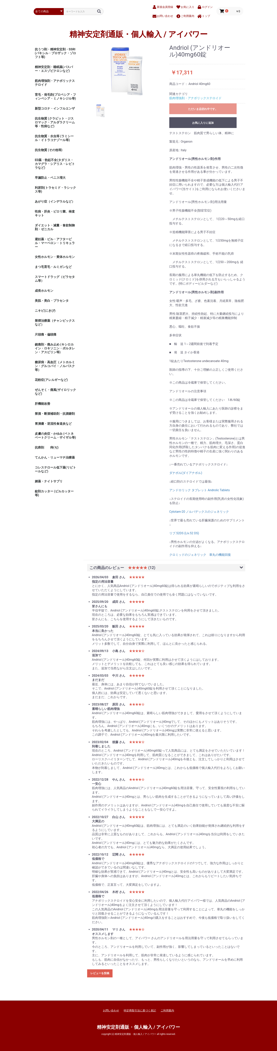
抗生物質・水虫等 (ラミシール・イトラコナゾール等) (54, 138)
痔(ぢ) (54, 447)
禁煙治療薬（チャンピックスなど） (55, 322)
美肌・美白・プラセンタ (52, 300)
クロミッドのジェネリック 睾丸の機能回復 (200, 555)
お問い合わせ (111, 1010)
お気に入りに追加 (203, 122)
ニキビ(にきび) (45, 310)
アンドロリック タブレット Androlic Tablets (199, 490)
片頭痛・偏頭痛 (45, 334)
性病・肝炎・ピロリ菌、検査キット (55, 213)
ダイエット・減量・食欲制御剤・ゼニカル (55, 227)
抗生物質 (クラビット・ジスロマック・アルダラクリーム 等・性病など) (55, 122)
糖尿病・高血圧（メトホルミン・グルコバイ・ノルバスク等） (55, 366)
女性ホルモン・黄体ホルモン (55, 257)
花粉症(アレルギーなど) (51, 380)
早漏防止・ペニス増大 (50, 177)
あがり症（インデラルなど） (55, 201)
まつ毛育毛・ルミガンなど (53, 267)
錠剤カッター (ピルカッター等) (54, 493)
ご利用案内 (167, 1010)
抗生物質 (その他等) (48, 150)
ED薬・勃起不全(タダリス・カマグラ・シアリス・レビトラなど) (55, 163)
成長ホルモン (44, 290)
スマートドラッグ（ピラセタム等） (55, 278)
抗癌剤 (39, 447)
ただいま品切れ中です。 (203, 109)
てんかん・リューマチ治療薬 (55, 457)
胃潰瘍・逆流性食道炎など (53, 423)
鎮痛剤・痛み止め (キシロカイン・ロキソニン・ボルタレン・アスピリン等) (55, 348)
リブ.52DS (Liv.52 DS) (184, 533)
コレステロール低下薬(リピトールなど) (55, 469)
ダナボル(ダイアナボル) (185, 473)
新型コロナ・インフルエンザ (55, 108)
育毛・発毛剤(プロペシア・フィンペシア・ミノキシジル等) (55, 96)
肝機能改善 (42, 403)
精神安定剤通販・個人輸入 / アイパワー (138, 34)
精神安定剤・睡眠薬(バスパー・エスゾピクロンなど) (54, 69)
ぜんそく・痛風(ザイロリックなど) (55, 391)
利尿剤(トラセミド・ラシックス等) (55, 189)
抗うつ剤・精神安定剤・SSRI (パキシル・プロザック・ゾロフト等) (55, 53)
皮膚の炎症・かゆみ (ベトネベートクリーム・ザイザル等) (55, 435)
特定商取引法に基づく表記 (140, 1010)
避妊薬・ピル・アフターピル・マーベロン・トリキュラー (55, 243)
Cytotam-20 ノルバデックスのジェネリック (199, 511)
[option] (127, 71)
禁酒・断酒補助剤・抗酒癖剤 (55, 413)
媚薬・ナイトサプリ (49, 481)
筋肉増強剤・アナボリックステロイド (55, 82)
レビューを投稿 (99, 973)
